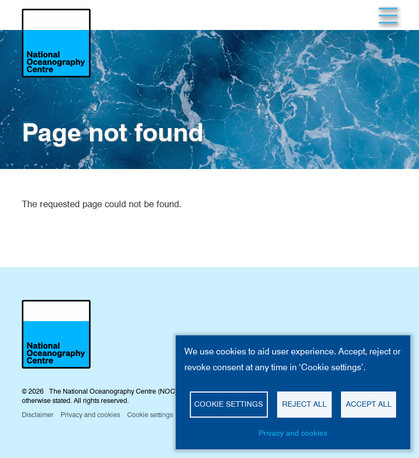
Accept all (369, 404)
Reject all (304, 404)
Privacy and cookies (293, 433)
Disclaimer (37, 415)
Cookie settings (228, 404)
